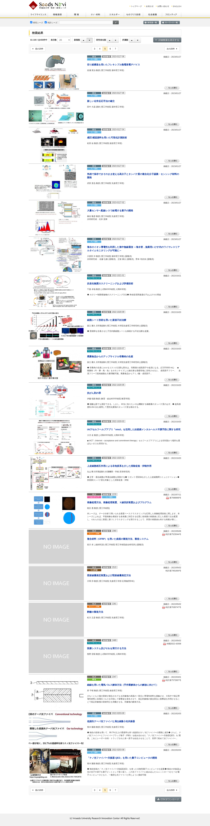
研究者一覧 (151, 22)
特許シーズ (51, 22)
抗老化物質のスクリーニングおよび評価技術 (110, 283)
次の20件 (172, 49)
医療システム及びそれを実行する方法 (106, 648)
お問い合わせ (163, 6)
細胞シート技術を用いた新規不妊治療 (106, 320)
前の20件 (37, 49)
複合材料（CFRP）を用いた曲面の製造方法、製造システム (117, 539)
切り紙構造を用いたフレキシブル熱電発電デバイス (113, 64)
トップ (136, 6)
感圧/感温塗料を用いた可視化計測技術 (107, 137)
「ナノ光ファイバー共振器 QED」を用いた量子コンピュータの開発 (122, 757)
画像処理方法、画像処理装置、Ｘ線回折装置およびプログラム (119, 502)
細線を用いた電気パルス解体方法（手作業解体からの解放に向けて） (122, 685)
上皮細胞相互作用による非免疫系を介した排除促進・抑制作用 (119, 466)
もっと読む (171, 88)
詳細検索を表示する (167, 40)
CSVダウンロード (168, 799)
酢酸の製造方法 (95, 612)
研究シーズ (36, 22)
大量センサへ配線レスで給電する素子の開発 (110, 210)
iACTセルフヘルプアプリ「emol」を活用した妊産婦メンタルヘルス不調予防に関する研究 (133, 429)
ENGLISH (176, 6)
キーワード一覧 (170, 22)
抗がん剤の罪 (94, 393)
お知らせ (149, 6)
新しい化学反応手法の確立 (101, 101)
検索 (116, 22)
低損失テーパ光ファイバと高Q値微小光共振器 (111, 721)
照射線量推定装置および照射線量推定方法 (109, 575)
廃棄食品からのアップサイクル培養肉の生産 (110, 356)
